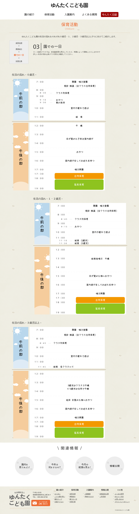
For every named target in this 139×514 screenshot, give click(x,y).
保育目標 (19, 43)
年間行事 (19, 61)
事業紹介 (19, 49)
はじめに (58, 494)
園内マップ (58, 499)
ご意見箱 (103, 496)
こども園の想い (60, 496)
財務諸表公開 (104, 494)
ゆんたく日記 (119, 496)
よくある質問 (119, 494)
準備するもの (89, 496)
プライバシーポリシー (122, 502)
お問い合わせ (119, 499)
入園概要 (88, 494)
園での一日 (19, 55)
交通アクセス (59, 502)
